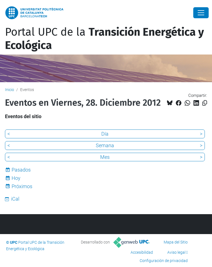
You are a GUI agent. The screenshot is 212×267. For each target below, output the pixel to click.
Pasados (21, 170)
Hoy (16, 178)
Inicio (9, 89)
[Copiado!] (204, 103)
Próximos (22, 186)
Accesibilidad (142, 252)
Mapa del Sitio (176, 242)
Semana (105, 145)
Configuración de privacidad (164, 260)
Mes (105, 157)
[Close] (201, 12)
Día (104, 134)
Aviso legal (176, 252)
